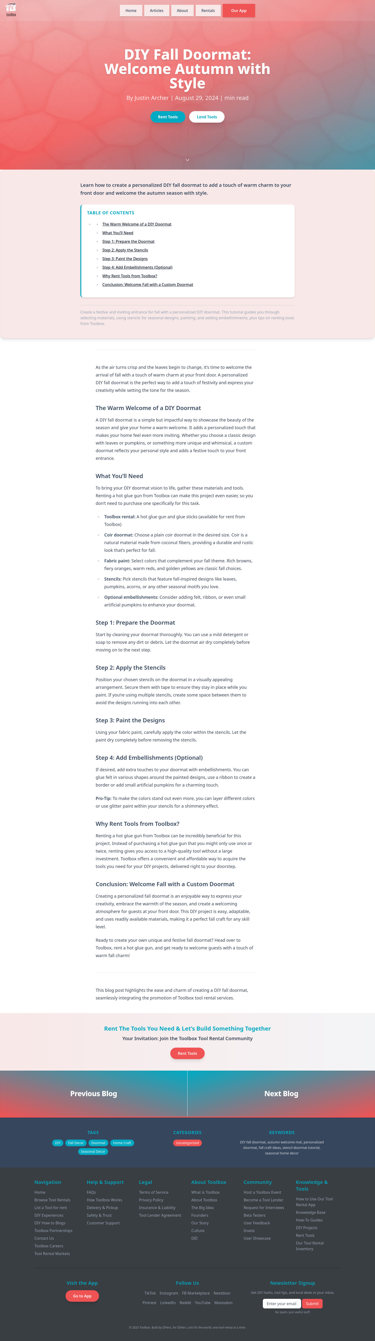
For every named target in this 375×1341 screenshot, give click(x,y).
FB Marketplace (196, 1293)
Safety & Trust (99, 1215)
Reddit (185, 1302)
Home (131, 10)
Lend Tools (207, 117)
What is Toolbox (205, 1192)
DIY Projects (306, 1227)
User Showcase (257, 1238)
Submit (312, 1303)
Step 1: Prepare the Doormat (128, 241)
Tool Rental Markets (52, 1253)
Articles (157, 10)
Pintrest (149, 1302)
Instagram (169, 1293)
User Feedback (257, 1223)
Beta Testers (255, 1215)
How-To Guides (309, 1220)
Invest (249, 1230)
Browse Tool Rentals (52, 1200)
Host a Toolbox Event (262, 1192)
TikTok (150, 1293)
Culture (197, 1230)
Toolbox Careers (48, 1246)
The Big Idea (202, 1207)
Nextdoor (222, 1293)
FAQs (91, 1192)
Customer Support (103, 1223)
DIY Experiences (48, 1215)
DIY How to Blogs (50, 1223)
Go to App (82, 1296)
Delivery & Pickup (102, 1207)
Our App (239, 10)
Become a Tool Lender (263, 1200)
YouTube (203, 1302)
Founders (199, 1215)
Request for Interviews (264, 1207)
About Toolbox (204, 1200)
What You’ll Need (117, 232)
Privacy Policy (151, 1200)
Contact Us (44, 1238)
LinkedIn (168, 1302)
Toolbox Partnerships (53, 1230)
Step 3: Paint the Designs (125, 258)
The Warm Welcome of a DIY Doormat (136, 224)
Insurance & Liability (157, 1207)
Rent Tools (168, 117)
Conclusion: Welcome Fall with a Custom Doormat (147, 284)
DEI (194, 1238)
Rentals (208, 10)
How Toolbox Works (104, 1200)
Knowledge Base (310, 1212)
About (182, 10)
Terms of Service (153, 1192)
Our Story (200, 1223)
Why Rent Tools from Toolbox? (129, 276)
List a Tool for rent (50, 1207)
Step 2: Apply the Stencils (125, 250)
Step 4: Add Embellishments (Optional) (137, 267)
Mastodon (223, 1302)
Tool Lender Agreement (160, 1215)
